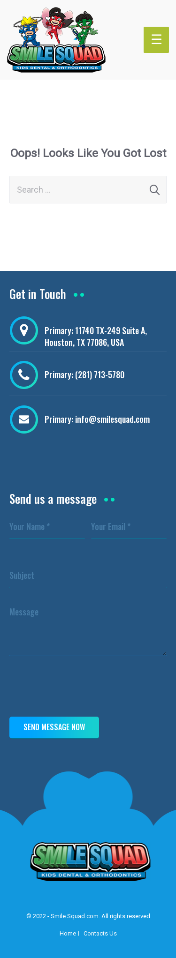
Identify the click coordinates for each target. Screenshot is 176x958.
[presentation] (80, 688)
